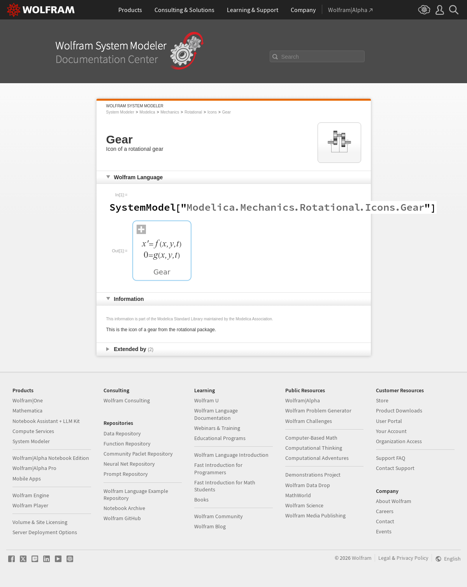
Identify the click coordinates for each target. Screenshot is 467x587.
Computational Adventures (317, 457)
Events (384, 531)
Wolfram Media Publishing (315, 515)
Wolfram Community (218, 516)
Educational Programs (220, 438)
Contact (385, 521)
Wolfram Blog (210, 526)
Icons (212, 112)
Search (290, 57)
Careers (384, 511)
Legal (384, 557)
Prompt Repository (126, 473)
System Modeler (120, 112)
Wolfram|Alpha (302, 400)
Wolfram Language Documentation (216, 414)
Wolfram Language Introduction (231, 454)
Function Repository (127, 443)
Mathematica (27, 410)
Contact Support (395, 468)
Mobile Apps (26, 478)
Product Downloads (399, 410)
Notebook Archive (124, 508)
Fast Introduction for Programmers (218, 468)
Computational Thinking (313, 447)
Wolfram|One (27, 400)
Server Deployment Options (44, 532)
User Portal (389, 421)
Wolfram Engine (30, 495)
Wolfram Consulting (127, 400)
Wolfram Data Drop (307, 485)
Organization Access (399, 441)
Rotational (193, 112)
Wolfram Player (30, 505)
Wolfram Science (304, 505)
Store (382, 400)
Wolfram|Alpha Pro (34, 468)
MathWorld (298, 495)
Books (201, 499)
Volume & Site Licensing (39, 522)
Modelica (147, 112)
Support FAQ (390, 457)
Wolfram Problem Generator (318, 410)
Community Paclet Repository (138, 453)
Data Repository (122, 433)
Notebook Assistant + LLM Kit (46, 421)
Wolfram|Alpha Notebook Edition (50, 457)
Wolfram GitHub (122, 518)
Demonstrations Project (313, 474)
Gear (226, 112)
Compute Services (33, 431)
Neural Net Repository (129, 463)
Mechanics (169, 112)
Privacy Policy (412, 557)
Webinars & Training (217, 428)
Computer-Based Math (311, 437)
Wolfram (362, 557)
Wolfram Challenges (308, 421)
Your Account (391, 431)
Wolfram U (206, 400)
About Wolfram (393, 501)
